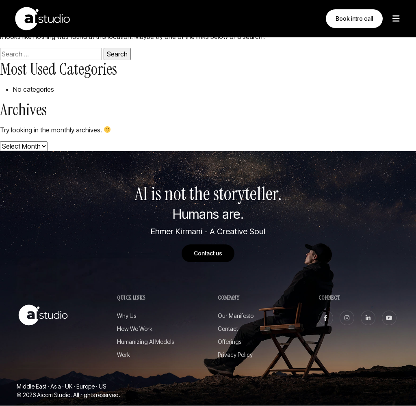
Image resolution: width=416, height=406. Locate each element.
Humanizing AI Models (145, 342)
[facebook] (325, 318)
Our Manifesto (236, 316)
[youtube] (389, 318)
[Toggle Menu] (396, 18)
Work (123, 355)
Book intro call (354, 18)
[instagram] (347, 318)
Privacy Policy (235, 355)
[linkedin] (368, 318)
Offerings (229, 342)
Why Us (126, 316)
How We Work (134, 329)
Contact (228, 329)
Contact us (208, 253)
